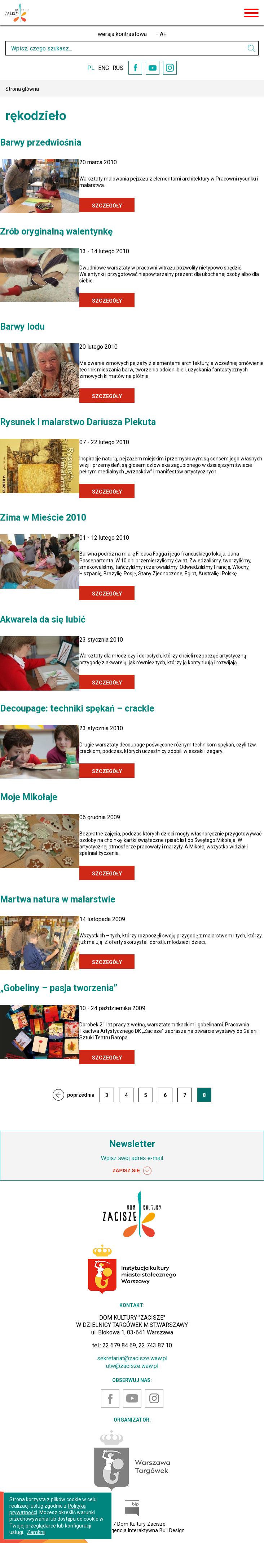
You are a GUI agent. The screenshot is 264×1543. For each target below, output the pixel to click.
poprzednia (80, 1095)
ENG (103, 67)
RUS (118, 67)
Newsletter (132, 1144)
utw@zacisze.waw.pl (132, 1366)
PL (90, 67)
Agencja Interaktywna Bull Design (146, 1530)
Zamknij (36, 1532)
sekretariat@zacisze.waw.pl (132, 1358)
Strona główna (22, 89)
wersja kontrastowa (122, 34)
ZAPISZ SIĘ (132, 1171)
